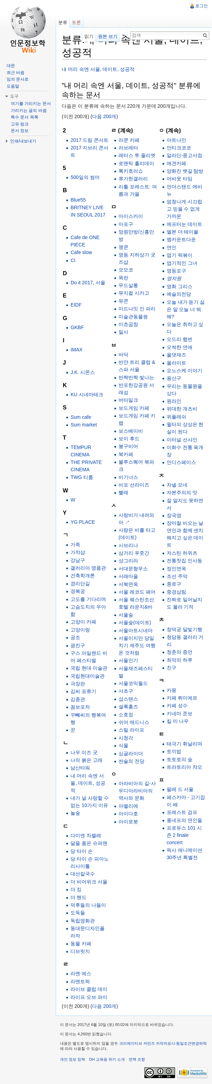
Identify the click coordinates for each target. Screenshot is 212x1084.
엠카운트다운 (181, 239)
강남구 (77, 560)
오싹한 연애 (179, 347)
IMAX (76, 349)
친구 (171, 667)
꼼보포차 (80, 707)
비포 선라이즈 (134, 485)
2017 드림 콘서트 (89, 140)
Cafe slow (81, 252)
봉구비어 (128, 446)
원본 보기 (108, 36)
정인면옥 (176, 568)
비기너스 (128, 477)
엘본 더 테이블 (183, 232)
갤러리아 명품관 (88, 568)
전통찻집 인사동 (184, 560)
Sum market (83, 424)
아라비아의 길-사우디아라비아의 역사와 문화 (137, 791)
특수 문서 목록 (24, 117)
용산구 (174, 378)
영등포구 (176, 271)
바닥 (123, 354)
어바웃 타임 (179, 178)
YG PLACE (82, 522)
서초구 (126, 691)
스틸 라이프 (131, 730)
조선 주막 (177, 576)
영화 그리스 (179, 286)
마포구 (126, 224)
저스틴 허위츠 (182, 553)
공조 (75, 637)
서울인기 (128, 660)
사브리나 (128, 545)
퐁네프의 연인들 (184, 820)
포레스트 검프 (182, 812)
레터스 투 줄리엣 (137, 155)
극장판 (77, 683)
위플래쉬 (176, 416)
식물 (123, 745)
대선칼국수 (82, 874)
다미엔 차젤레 (85, 835)
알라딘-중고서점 (185, 155)
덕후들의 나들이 (88, 905)
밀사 (123, 332)
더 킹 (76, 889)
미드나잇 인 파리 (137, 308)
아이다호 (128, 813)
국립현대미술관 (87, 676)
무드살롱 (128, 285)
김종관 (77, 699)
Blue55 (78, 200)
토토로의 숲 (179, 759)
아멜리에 (128, 806)
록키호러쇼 (131, 171)
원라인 (174, 401)
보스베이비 (131, 431)
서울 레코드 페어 (137, 592)
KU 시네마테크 (86, 394)
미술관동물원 (133, 316)
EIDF (76, 305)
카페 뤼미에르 (182, 698)
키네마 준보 (179, 713)
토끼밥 (174, 751)
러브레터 (128, 147)
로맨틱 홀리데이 (136, 163)
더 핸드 (78, 897)
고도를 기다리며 (88, 599)
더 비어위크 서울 (88, 882)
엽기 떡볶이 (179, 255)
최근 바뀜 (15, 72)
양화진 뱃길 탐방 (185, 171)
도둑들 (77, 912)
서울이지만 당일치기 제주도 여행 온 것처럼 (137, 645)
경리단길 (80, 583)
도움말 (13, 86)
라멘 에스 (80, 973)
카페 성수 (177, 705)
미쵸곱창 (128, 324)
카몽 (171, 690)
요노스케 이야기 (184, 370)
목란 (123, 277)
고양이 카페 (83, 622)
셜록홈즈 (128, 706)
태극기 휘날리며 (184, 744)
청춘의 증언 (179, 652)
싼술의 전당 (131, 761)
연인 (171, 247)
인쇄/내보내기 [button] (23, 141)
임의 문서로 (18, 79)
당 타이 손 (81, 851)
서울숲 (126, 615)
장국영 (174, 515)
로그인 (201, 5)
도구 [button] (14, 96)
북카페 (126, 454)
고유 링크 (20, 124)
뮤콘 (123, 301)
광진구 (77, 645)
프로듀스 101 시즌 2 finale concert (184, 835)
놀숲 (75, 813)
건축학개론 (82, 575)
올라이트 (176, 363)
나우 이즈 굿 (84, 752)
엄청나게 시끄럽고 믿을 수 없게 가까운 (184, 209)
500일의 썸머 (84, 177)
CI (72, 260)
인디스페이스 (181, 462)
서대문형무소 (133, 568)
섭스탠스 (128, 699)
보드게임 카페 (134, 408)
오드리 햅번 (179, 339)
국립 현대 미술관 (88, 668)
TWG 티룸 (81, 477)
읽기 (88, 36)
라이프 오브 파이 (88, 997)
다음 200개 (104, 116)
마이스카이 (131, 216)
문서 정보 (20, 130)
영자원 (174, 278)
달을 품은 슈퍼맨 (88, 843)
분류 (62, 22)
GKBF (77, 327)
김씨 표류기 (83, 691)
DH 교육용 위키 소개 (106, 1059)
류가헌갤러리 (133, 178)
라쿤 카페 (129, 140)
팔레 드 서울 (180, 789)
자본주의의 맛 (182, 492)
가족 (75, 544)
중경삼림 (176, 592)
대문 (11, 65)
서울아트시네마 (136, 630)
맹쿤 (123, 247)
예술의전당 (179, 294)
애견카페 (176, 163)
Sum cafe (80, 417)
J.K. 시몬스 (82, 372)
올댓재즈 (176, 355)
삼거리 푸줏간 (134, 553)
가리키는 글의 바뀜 (29, 110)
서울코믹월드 (133, 683)
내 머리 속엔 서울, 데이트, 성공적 (98, 69)
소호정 (126, 714)
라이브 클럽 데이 (88, 989)
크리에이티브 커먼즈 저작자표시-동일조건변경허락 (163, 1043)
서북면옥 (128, 584)
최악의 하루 (179, 660)
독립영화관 (82, 920)
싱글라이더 (131, 753)
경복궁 (77, 591)
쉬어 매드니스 (134, 722)
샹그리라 (128, 560)
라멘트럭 (80, 981)
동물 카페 (80, 943)
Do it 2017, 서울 (87, 282)
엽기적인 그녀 (182, 263)
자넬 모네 (177, 485)
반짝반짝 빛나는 (136, 377)
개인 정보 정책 (72, 1059)
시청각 (126, 738)
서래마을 (128, 576)
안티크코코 (179, 147)
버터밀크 (128, 400)
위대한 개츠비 (182, 408)
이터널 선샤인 (182, 439)
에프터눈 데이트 (184, 224)
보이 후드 (129, 438)
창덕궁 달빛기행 (184, 629)
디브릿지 (80, 951)
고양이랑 (80, 630)
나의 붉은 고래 (86, 760)
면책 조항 (137, 1059)
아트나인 (176, 140)
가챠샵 (77, 552)
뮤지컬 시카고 (134, 293)
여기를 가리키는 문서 (31, 103)
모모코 (126, 269)
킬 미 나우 (178, 721)
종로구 (174, 584)
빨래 (123, 492)
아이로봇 (128, 821)
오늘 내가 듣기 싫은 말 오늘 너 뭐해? (186, 309)
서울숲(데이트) (135, 622)
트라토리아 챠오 (184, 767)
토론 (76, 22)
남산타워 (80, 768)
